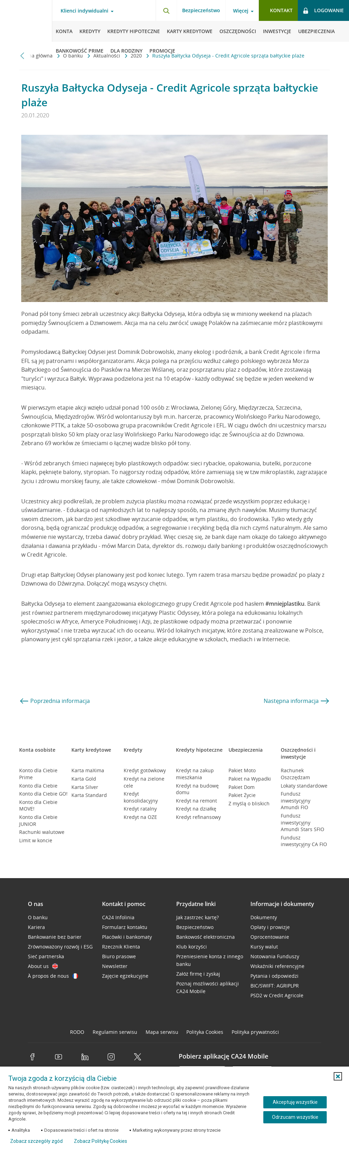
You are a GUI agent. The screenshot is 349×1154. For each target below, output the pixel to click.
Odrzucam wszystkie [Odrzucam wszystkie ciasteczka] (295, 1117)
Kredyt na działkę (196, 808)
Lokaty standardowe (304, 785)
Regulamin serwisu (115, 1032)
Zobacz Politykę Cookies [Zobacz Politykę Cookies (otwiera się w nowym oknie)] (100, 1141)
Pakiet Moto (242, 770)
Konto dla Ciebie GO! (43, 793)
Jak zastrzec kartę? (197, 917)
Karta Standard (89, 795)
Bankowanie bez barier (55, 937)
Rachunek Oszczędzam (295, 774)
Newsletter (114, 966)
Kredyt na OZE (140, 817)
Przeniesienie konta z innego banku (209, 960)
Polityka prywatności (255, 1032)
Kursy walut (264, 946)
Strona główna (36, 55)
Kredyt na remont (196, 800)
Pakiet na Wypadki (249, 778)
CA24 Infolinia (118, 917)
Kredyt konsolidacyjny (141, 797)
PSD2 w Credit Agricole (276, 995)
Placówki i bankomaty (127, 937)
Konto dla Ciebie (38, 785)
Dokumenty (263, 917)
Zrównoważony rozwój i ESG (60, 946)
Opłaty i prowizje (270, 927)
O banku (38, 917)
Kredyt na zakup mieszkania (195, 774)
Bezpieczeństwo (201, 10)
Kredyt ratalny (140, 808)
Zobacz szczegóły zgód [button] (36, 1141)
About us (43, 966)
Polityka (204, 1032)
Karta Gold (83, 778)
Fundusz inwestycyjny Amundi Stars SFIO (302, 822)
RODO (77, 1032)
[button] (338, 1076)
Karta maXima (87, 770)
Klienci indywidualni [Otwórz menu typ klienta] (84, 11)
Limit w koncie (35, 840)
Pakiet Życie (242, 795)
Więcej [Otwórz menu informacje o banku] (240, 11)
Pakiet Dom (241, 787)
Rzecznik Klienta (121, 946)
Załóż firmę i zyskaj (198, 973)
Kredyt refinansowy (198, 817)
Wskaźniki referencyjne (277, 966)
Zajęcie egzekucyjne (125, 976)
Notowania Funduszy (274, 956)
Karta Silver (84, 787)
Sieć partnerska (46, 956)
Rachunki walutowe (41, 832)
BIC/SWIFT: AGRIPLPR (274, 985)
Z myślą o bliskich (249, 803)
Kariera (36, 927)
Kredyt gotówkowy (145, 770)
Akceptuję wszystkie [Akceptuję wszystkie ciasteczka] (295, 1102)
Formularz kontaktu (124, 927)
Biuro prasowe (119, 956)
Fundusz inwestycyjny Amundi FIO (295, 800)
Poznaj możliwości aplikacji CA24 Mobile (207, 987)
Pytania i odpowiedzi (274, 976)
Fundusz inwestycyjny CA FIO (304, 841)
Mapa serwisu (162, 1032)
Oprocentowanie (269, 937)
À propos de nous (53, 976)
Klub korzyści (191, 946)
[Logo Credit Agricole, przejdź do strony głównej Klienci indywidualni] (26, 21)
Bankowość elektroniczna (205, 937)
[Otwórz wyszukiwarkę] (166, 10)
